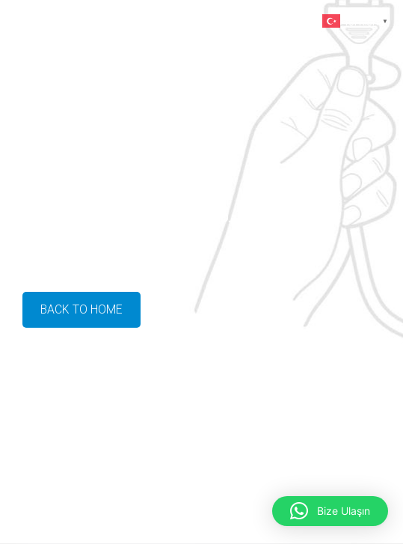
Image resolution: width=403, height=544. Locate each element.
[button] (330, 511)
